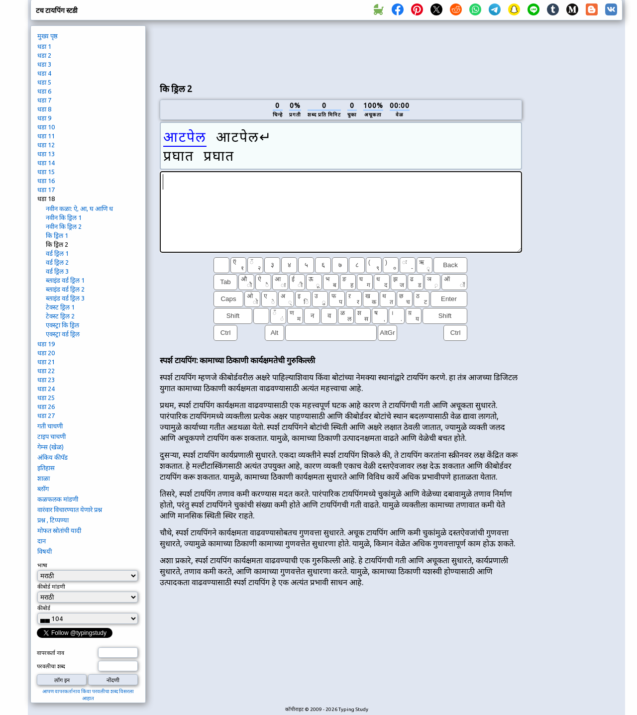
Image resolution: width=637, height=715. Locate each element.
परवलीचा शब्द (51, 666)
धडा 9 (44, 117)
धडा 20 (46, 352)
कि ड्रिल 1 (57, 235)
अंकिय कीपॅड (52, 457)
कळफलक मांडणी (57, 499)
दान (41, 540)
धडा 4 (44, 73)
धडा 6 (44, 91)
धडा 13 (46, 153)
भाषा (42, 565)
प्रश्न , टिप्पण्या (53, 519)
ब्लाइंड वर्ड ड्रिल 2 (65, 289)
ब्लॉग (43, 488)
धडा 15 (46, 171)
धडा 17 (46, 189)
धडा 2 (44, 55)
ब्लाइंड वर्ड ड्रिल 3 (65, 298)
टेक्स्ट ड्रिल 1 (60, 307)
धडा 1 (44, 46)
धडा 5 (44, 82)
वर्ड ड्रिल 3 (57, 271)
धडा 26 (46, 406)
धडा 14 (46, 162)
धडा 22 (46, 370)
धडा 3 (44, 64)
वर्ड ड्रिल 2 (57, 262)
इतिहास (46, 467)
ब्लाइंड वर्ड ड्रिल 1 (65, 280)
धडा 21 (46, 361)
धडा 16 (46, 180)
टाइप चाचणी (51, 436)
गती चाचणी (50, 425)
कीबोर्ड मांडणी (51, 587)
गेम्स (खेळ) (50, 446)
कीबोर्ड (44, 608)
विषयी (44, 551)
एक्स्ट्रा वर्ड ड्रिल (63, 333)
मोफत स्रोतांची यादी (59, 530)
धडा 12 (46, 144)
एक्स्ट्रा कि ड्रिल (62, 324)
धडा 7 (44, 100)
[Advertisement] (341, 50)
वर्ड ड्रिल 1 (57, 253)
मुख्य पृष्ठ (47, 35)
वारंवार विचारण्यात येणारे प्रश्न (69, 509)
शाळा (43, 478)
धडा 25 (46, 397)
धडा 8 (44, 108)
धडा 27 (46, 415)
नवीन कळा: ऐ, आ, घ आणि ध (79, 208)
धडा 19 (46, 343)
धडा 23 (46, 379)
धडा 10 (46, 126)
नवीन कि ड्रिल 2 (64, 226)
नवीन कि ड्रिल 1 (64, 217)
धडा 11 (46, 135)
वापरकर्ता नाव (50, 653)
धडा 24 (46, 388)
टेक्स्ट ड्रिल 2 (60, 315)
